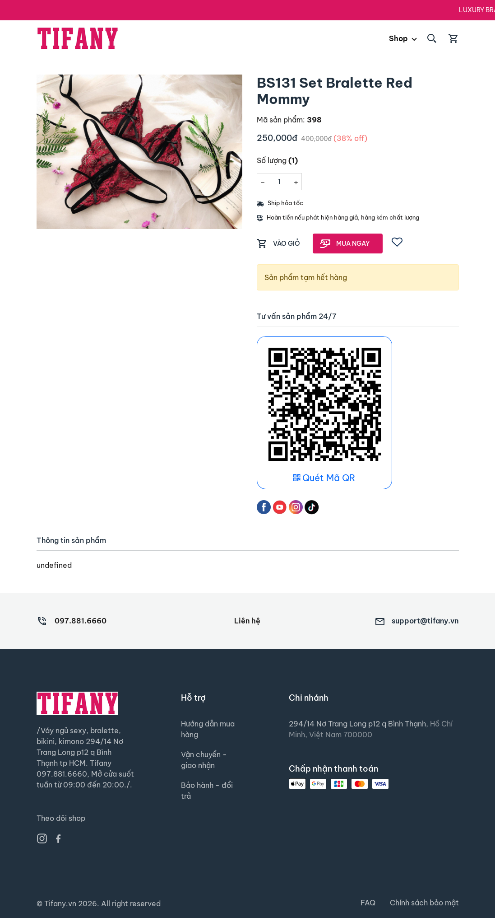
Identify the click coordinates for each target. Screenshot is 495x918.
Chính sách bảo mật (424, 902)
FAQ (368, 902)
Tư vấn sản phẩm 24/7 (297, 316)
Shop (398, 38)
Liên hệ (247, 620)
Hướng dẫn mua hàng (208, 729)
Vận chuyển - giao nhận (204, 760)
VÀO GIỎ (286, 243)
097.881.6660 (80, 620)
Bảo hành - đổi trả (207, 791)
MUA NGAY (353, 243)
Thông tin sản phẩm (71, 540)
